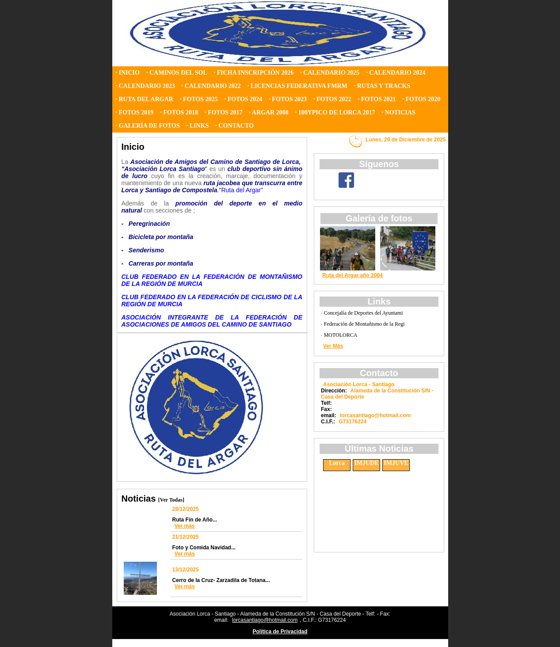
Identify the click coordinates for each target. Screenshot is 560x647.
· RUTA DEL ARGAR (144, 99)
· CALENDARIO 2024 (395, 72)
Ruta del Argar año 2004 (352, 275)
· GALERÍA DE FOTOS (148, 125)
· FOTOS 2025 (199, 99)
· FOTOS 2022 (332, 99)
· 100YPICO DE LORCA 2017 (335, 112)
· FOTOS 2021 (377, 99)
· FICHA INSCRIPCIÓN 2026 (253, 72)
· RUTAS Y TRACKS (382, 86)
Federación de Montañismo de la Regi (364, 324)
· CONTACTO (234, 125)
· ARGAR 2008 (269, 112)
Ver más (185, 526)
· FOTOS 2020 (421, 99)
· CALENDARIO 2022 (211, 86)
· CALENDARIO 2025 (329, 72)
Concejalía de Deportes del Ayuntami (363, 313)
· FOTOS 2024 (244, 99)
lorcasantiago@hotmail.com (264, 620)
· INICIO (128, 72)
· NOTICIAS (398, 112)
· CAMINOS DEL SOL (176, 72)
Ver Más (333, 346)
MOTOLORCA (341, 335)
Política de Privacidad (279, 631)
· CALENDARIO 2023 (145, 86)
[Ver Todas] (171, 500)
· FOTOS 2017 (224, 112)
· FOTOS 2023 (288, 99)
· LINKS (198, 125)
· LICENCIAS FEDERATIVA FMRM (297, 86)
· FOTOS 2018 (179, 112)
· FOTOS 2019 (135, 112)
